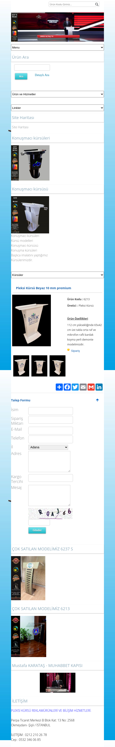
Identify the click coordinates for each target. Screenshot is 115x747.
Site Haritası (20, 127)
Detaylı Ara (42, 75)
